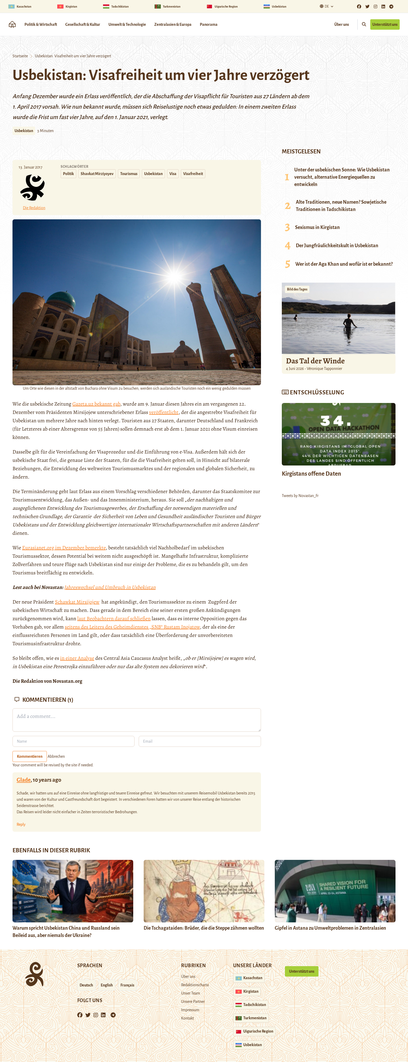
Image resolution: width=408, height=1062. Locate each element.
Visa (172, 174)
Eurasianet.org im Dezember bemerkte (64, 547)
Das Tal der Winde (315, 361)
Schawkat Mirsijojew (77, 601)
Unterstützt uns (385, 24)
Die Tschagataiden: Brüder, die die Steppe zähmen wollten (204, 928)
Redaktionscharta (195, 985)
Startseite (20, 56)
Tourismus (128, 174)
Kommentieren (29, 756)
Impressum (190, 1010)
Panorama (209, 24)
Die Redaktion (34, 208)
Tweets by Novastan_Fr (300, 496)
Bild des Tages (297, 289)
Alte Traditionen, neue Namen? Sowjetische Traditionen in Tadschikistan (341, 206)
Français (127, 985)
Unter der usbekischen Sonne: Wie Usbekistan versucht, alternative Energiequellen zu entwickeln (342, 177)
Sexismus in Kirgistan (317, 227)
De (323, 6)
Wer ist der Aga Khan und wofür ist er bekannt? (344, 264)
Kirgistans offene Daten (311, 474)
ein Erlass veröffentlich (103, 96)
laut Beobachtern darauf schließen (114, 618)
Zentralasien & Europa (173, 24)
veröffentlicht (163, 412)
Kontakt (187, 1018)
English (107, 985)
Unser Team (190, 993)
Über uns (341, 24)
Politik (68, 174)
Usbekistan (24, 131)
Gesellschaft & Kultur (82, 24)
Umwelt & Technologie (127, 24)
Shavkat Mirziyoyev (97, 174)
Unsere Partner (193, 1001)
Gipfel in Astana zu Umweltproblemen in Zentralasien (330, 928)
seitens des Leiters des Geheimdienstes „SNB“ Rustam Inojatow (132, 626)
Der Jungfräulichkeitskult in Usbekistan (337, 245)
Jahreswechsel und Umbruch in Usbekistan (110, 587)
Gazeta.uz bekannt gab (96, 403)
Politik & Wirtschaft (40, 24)
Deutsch (86, 985)
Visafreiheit (193, 174)
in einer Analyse (77, 658)
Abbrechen (56, 756)
